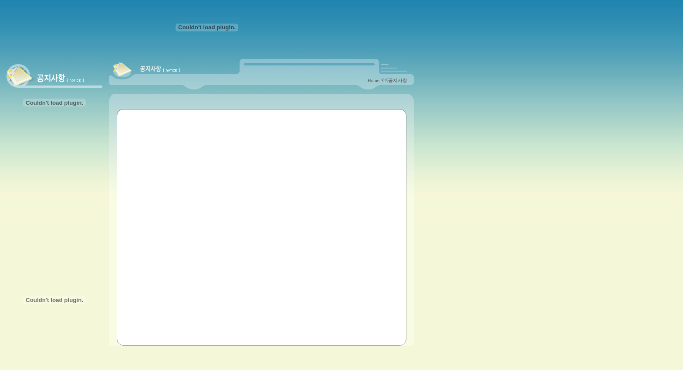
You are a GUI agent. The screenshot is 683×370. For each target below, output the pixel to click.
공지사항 (397, 80)
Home (373, 80)
